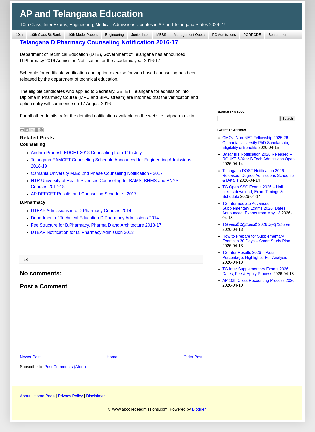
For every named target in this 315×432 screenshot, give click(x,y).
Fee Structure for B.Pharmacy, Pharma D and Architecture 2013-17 (96, 225)
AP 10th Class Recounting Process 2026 (258, 280)
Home (112, 357)
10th (19, 35)
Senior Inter (277, 35)
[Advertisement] (256, 71)
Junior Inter (140, 35)
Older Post (193, 357)
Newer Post (30, 357)
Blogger (199, 409)
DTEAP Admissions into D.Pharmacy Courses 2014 (81, 210)
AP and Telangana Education (81, 14)
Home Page (44, 396)
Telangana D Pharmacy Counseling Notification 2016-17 (99, 42)
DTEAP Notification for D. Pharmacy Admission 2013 (82, 232)
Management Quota (189, 35)
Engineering (114, 35)
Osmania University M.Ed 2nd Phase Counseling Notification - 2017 (97, 173)
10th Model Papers (83, 35)
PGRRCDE (252, 35)
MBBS (161, 35)
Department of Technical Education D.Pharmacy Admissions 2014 (95, 217)
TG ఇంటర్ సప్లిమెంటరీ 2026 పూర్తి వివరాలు (256, 224)
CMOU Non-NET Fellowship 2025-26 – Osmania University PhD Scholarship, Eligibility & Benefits (257, 142)
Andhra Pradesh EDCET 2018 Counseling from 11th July (86, 152)
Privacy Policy (70, 396)
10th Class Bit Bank (45, 35)
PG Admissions (224, 35)
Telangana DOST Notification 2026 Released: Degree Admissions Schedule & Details (258, 175)
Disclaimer (95, 396)
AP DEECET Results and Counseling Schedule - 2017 (84, 193)
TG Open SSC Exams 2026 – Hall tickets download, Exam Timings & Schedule (252, 192)
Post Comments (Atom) (65, 367)
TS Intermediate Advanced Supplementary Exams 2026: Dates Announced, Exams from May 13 (254, 208)
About (25, 396)
